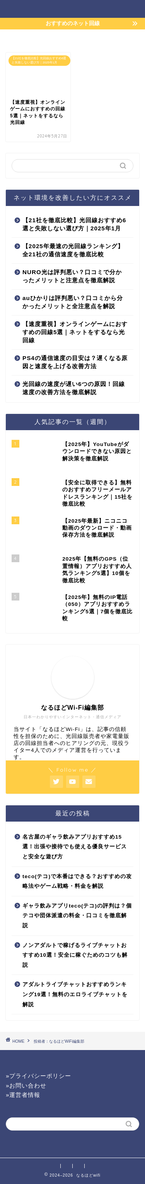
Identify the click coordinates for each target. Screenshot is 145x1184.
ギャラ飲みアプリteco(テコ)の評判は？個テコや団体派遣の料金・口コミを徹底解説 (77, 915)
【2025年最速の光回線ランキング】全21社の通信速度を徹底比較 (73, 250)
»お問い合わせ (26, 1085)
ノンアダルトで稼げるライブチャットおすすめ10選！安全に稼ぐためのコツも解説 (75, 955)
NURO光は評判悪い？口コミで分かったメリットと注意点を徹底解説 (72, 276)
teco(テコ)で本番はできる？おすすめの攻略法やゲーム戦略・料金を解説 (77, 881)
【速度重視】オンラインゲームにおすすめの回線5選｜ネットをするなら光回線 (75, 332)
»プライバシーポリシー (38, 1075)
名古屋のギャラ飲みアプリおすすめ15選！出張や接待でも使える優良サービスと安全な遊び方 (74, 847)
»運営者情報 (23, 1094)
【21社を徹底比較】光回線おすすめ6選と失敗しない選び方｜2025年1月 (74, 224)
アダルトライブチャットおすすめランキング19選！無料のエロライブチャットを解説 (75, 994)
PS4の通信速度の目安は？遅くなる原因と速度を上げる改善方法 (75, 362)
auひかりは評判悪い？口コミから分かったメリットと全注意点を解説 (72, 302)
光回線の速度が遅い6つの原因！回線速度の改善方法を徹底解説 (73, 388)
